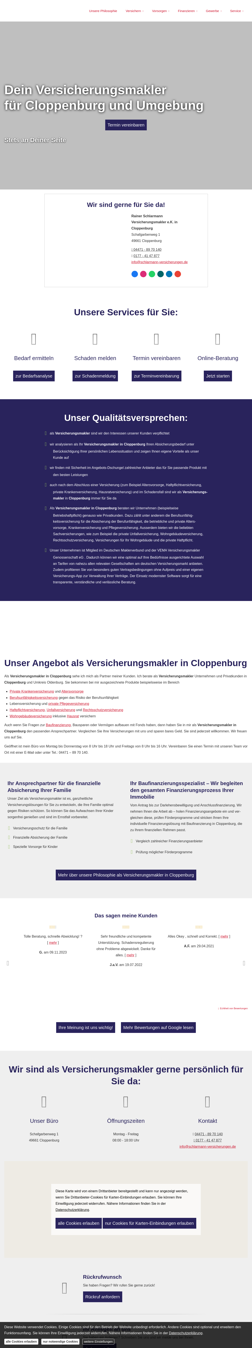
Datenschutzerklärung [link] (72, 1207)
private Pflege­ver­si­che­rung (68, 701)
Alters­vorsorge (72, 688)
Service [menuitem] (235, 11)
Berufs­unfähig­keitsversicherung (34, 695)
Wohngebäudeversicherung (31, 713)
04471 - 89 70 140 (146, 249)
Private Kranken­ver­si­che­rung (32, 688)
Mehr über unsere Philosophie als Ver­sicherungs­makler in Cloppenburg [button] (126, 874)
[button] (8, 962)
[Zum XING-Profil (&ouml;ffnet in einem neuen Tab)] (160, 274)
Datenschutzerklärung (186, 1333)
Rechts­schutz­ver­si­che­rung (103, 707)
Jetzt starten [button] (218, 370)
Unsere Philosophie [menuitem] (103, 11)
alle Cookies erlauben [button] (73, 1219)
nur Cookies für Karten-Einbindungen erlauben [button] (129, 1219)
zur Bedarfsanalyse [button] (34, 370)
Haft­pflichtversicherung (27, 707)
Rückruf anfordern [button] (104, 1294)
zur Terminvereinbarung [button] (156, 370)
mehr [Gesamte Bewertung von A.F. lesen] (224, 935)
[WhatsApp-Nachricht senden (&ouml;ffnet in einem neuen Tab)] (152, 274)
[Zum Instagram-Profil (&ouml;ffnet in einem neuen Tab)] (143, 274)
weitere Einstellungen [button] (98, 1341)
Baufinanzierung (58, 722)
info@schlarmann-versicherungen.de (159, 262)
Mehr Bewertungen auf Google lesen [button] (146, 1026)
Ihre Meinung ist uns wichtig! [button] (101, 1026)
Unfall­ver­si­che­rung (61, 707)
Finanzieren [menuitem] (186, 11)
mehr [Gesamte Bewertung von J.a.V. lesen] (130, 954)
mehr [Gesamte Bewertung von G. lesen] (53, 942)
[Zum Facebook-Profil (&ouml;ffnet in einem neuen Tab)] (134, 274)
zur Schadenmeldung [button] (95, 370)
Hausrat (73, 713)
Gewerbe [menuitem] (212, 11)
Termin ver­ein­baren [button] (126, 125)
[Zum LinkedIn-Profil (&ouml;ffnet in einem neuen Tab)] (169, 274)
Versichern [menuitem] (133, 11)
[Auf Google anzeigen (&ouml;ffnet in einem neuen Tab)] (178, 274)
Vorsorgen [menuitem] (159, 11)
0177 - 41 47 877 (146, 256)
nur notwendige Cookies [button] (60, 1341)
